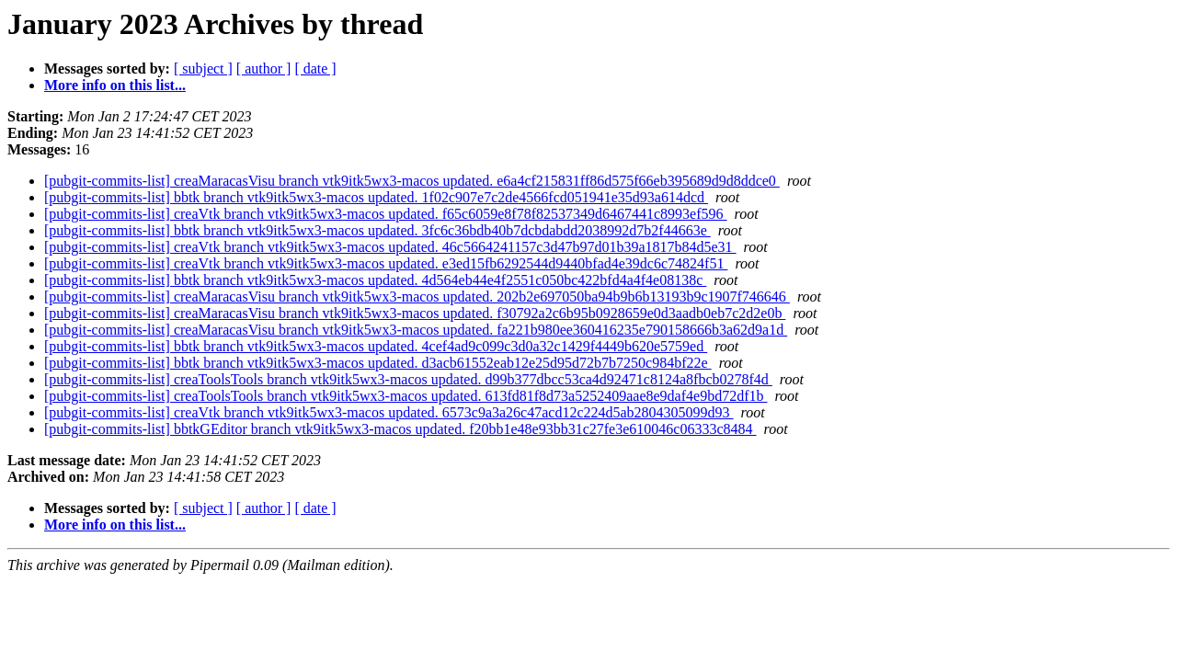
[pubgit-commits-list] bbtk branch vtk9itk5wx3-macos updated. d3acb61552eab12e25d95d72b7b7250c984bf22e (378, 363)
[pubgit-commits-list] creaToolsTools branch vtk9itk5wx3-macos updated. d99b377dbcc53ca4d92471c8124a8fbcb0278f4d (408, 379)
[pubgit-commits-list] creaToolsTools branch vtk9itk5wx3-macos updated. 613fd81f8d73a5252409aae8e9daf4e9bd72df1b (405, 396)
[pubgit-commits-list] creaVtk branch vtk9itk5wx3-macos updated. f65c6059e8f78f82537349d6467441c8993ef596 (385, 214)
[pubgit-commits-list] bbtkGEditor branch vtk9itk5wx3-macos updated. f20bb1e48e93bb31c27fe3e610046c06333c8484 (400, 429)
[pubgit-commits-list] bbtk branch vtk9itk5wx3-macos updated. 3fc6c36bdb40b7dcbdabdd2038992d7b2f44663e (377, 230)
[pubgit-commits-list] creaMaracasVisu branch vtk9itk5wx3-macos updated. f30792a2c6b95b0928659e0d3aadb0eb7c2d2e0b (414, 313)
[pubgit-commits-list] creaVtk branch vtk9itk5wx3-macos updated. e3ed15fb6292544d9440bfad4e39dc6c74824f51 (385, 263)
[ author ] (263, 68)
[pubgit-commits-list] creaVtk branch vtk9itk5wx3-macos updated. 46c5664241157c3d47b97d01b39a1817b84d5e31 (390, 247)
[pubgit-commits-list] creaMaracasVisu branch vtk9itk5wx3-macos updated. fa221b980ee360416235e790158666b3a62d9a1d (415, 329)
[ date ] (315, 68)
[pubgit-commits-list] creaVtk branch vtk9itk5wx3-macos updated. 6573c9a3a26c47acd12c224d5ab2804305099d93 (389, 412)
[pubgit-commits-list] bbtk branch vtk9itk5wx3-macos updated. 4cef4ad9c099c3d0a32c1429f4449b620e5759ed (375, 346)
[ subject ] (203, 68)
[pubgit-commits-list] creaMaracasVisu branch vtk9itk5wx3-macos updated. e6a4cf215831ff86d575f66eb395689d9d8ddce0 (412, 180)
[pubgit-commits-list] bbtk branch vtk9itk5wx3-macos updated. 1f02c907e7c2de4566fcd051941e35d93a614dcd (376, 197)
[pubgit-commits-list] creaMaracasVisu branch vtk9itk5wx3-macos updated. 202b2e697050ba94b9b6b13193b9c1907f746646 (417, 296)
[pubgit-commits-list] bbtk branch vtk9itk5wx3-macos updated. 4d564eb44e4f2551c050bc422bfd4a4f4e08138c (375, 280)
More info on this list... (115, 85)
